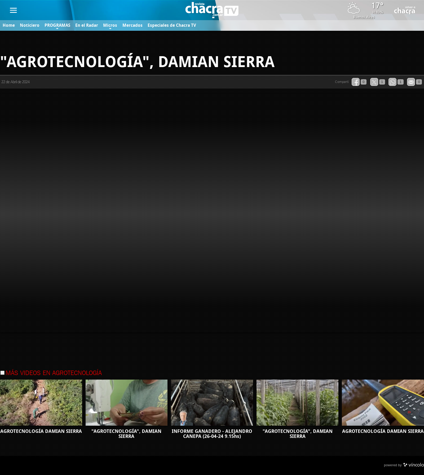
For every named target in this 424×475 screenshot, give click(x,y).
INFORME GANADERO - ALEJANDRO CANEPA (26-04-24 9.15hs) (212, 433)
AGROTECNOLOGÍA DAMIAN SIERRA (41, 431)
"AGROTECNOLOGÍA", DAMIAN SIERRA (126, 433)
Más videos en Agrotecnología (54, 373)
